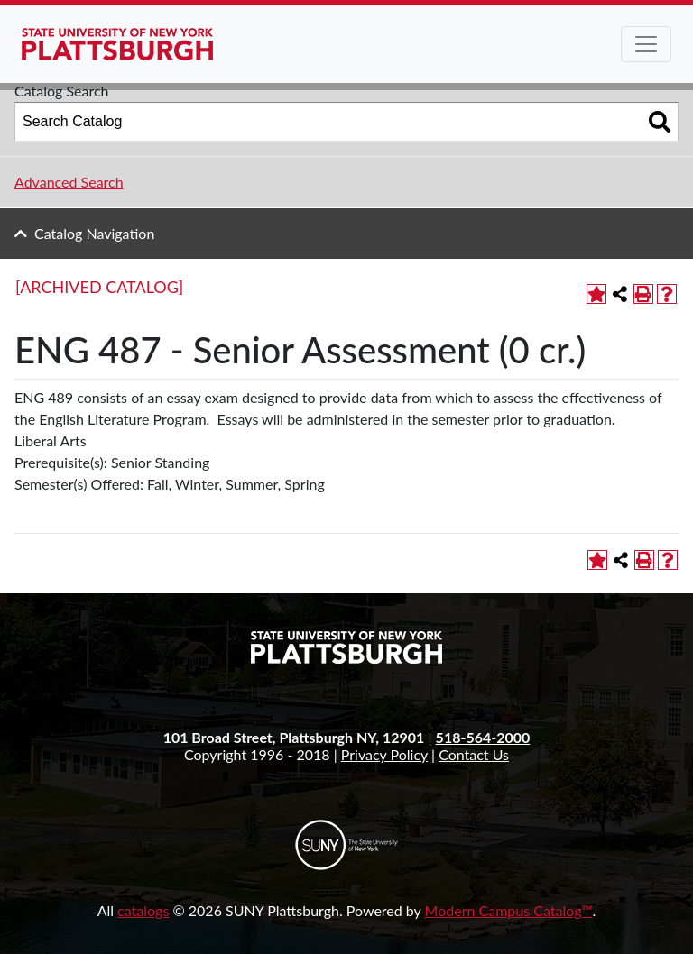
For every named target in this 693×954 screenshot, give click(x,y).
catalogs (143, 910)
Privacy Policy (384, 754)
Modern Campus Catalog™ (509, 910)
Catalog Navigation (94, 233)
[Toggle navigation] (646, 44)
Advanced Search (69, 181)
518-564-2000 (483, 737)
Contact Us (474, 754)
